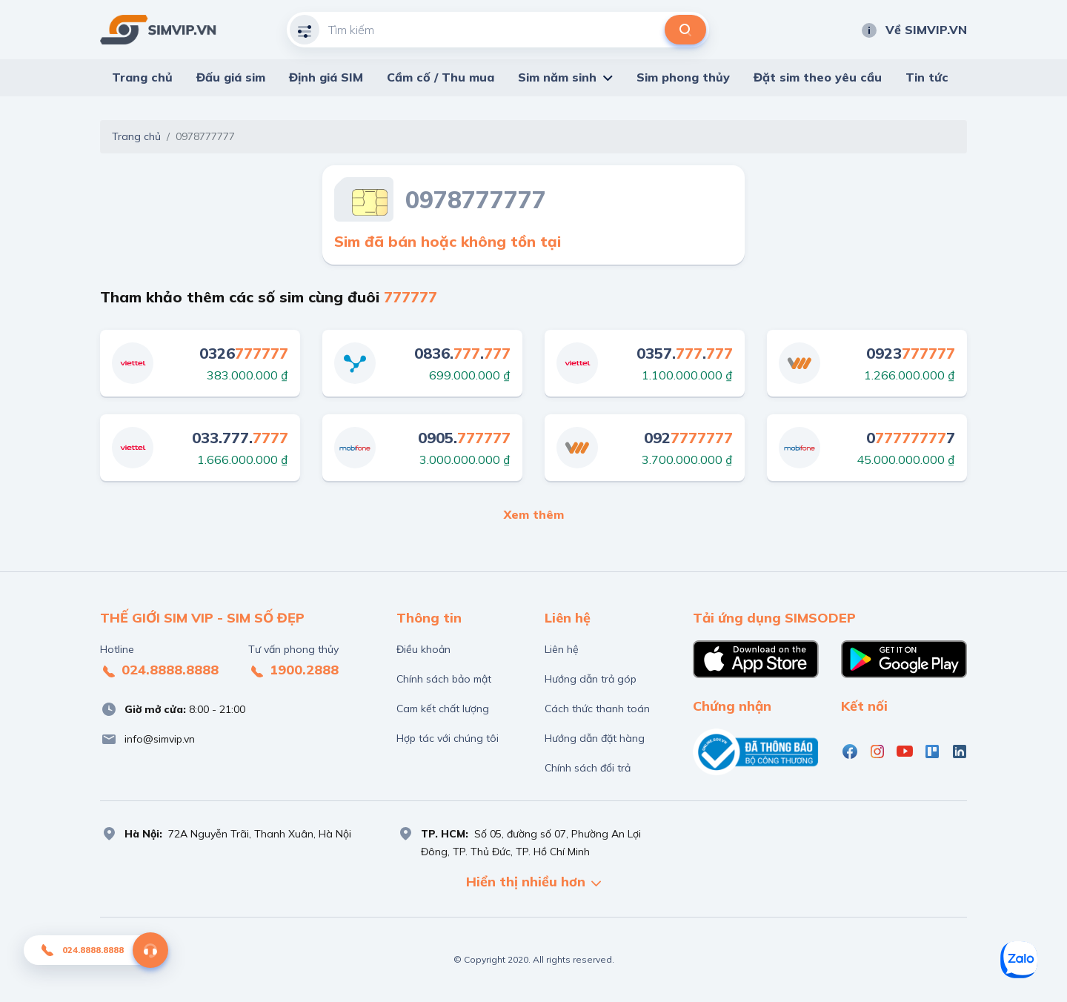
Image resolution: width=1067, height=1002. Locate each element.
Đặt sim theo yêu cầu (818, 77)
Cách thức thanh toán (597, 708)
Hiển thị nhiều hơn (533, 883)
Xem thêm (534, 514)
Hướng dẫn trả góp (590, 679)
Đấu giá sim (230, 77)
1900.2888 (293, 670)
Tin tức (926, 77)
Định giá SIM (326, 77)
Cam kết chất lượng (442, 708)
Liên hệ (562, 649)
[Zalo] (1018, 959)
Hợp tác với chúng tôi (447, 738)
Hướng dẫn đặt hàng (595, 738)
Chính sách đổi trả (588, 767)
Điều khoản (423, 649)
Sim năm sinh (557, 77)
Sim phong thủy (683, 77)
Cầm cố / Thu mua (440, 77)
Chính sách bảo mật (443, 679)
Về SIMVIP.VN (913, 29)
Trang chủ (142, 77)
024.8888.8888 (159, 670)
